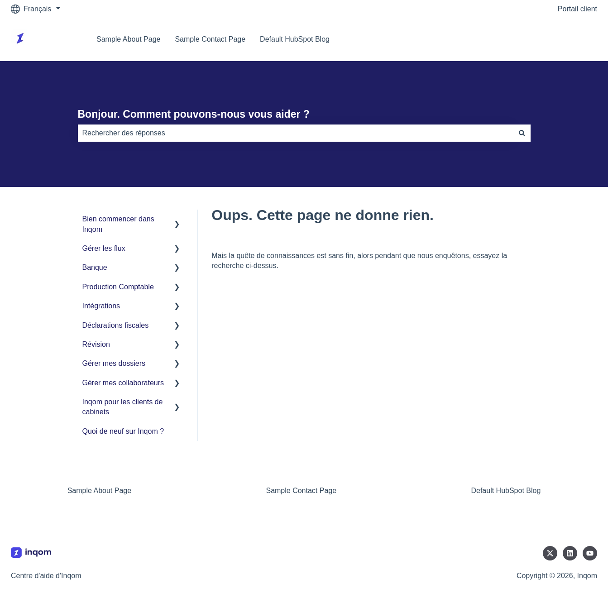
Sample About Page (128, 39)
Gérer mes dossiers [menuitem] (114, 363)
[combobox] (295, 133)
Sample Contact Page (210, 39)
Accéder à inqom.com (553, 39)
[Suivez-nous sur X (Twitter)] (550, 553)
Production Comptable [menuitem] (118, 287)
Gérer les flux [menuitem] (103, 248)
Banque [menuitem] (94, 267)
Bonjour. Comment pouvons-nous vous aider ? (194, 114)
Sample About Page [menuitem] (99, 490)
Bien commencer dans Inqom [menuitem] (118, 224)
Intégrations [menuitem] (101, 306)
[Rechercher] (522, 133)
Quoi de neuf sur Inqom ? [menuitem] (123, 431)
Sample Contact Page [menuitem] (301, 490)
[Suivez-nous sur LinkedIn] (570, 553)
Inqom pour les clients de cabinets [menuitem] (122, 407)
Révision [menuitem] (96, 344)
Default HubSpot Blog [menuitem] (506, 490)
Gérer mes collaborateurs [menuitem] (123, 383)
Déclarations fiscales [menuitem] (115, 325)
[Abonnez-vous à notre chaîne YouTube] (590, 553)
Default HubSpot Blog (295, 39)
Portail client (577, 9)
